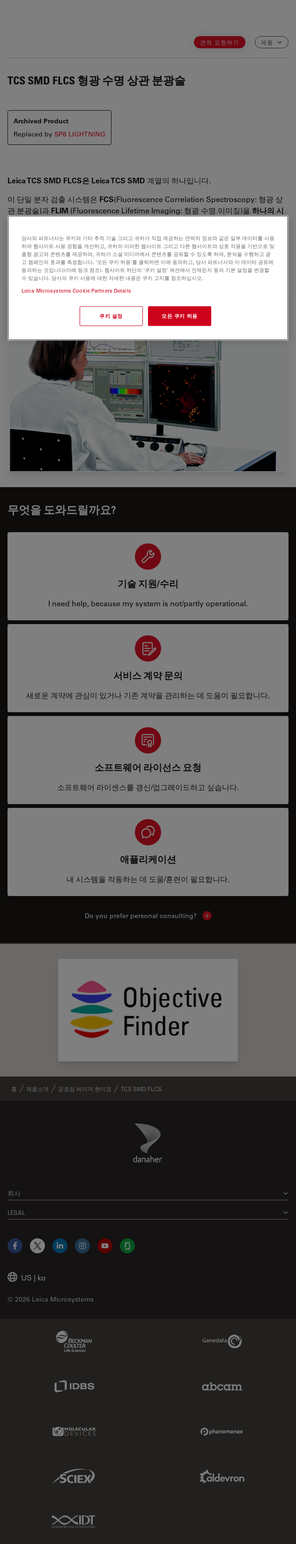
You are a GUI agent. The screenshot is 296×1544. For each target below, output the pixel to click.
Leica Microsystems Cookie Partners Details (76, 290)
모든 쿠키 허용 (180, 316)
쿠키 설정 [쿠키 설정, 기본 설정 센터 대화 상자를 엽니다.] (111, 316)
